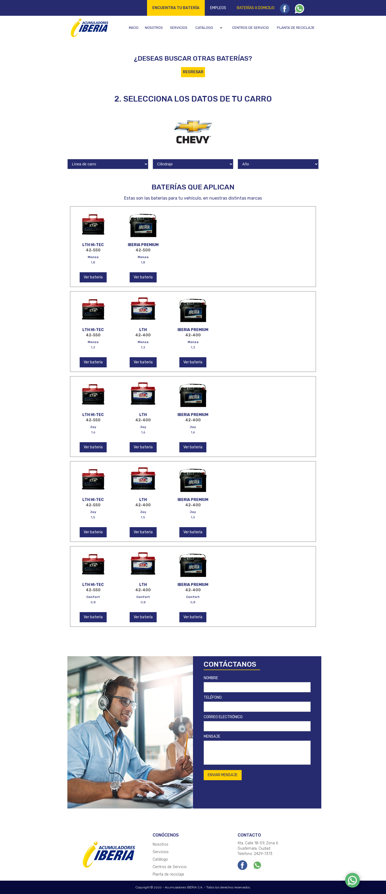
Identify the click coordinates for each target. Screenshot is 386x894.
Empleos (218, 8)
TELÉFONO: (213, 697)
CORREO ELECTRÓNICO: (223, 717)
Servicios (178, 28)
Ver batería (93, 277)
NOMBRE (211, 678)
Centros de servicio (250, 28)
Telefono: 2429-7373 (255, 854)
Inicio (133, 28)
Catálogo (204, 28)
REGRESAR (193, 72)
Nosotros (154, 28)
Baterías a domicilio (256, 8)
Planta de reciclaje (296, 28)
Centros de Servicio (170, 867)
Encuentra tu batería (175, 8)
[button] (209, 28)
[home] (88, 27)
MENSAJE (212, 736)
